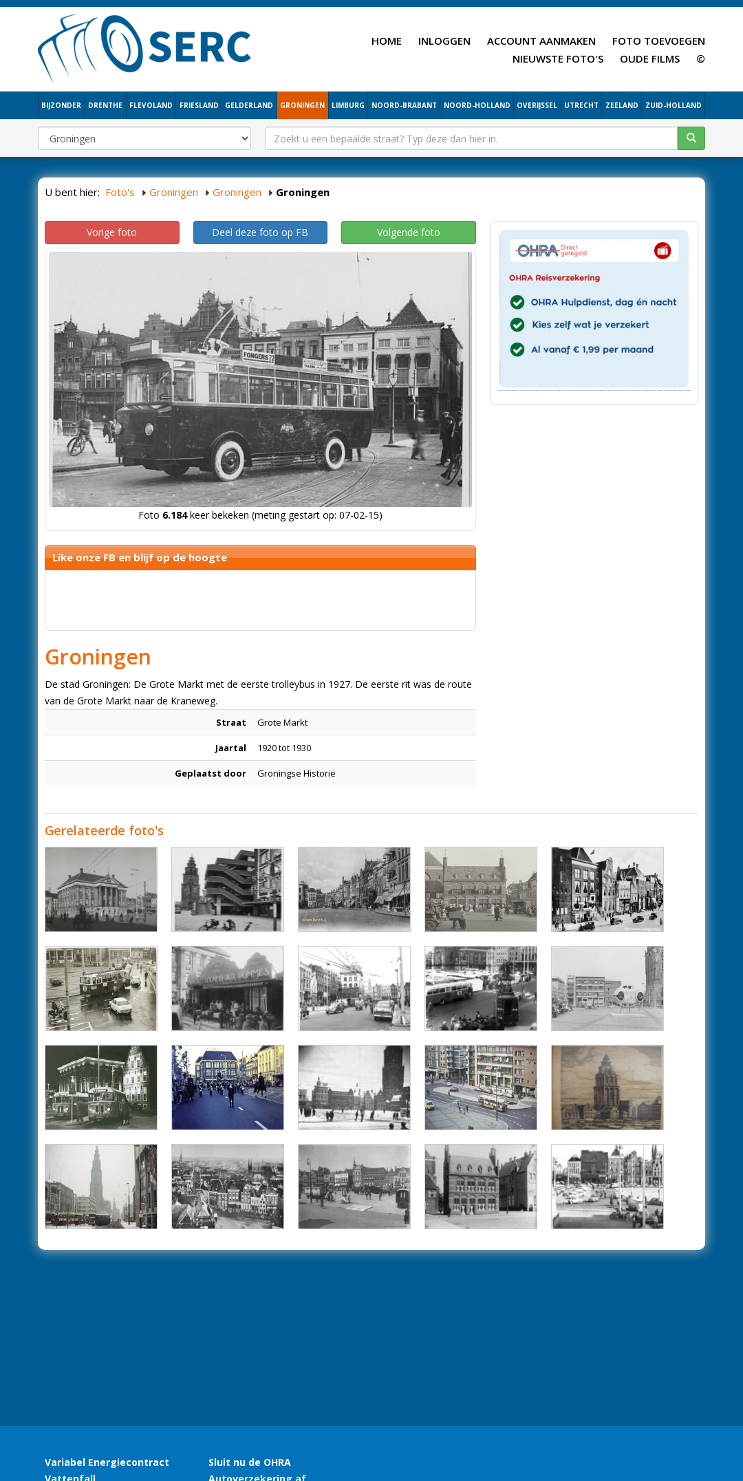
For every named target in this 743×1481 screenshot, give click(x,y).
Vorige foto (112, 232)
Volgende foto (408, 232)
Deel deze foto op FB (260, 232)
